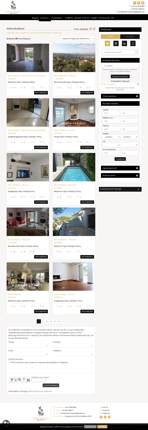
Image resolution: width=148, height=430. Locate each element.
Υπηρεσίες (106, 410)
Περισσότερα (90, 427)
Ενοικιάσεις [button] (58, 18)
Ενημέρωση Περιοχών (120, 76)
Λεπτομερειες (41, 93)
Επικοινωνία (104, 18)
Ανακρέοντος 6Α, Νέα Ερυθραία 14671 (78, 416)
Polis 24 (85, 18)
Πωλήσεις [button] (45, 18)
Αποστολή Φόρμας (51, 385)
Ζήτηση (77, 18)
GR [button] (113, 18)
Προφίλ (94, 18)
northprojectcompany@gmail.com (131, 12)
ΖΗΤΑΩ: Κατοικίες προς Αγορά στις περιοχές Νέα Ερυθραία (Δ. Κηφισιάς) (50, 366)
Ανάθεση (69, 18)
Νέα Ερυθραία (109, 84)
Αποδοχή (102, 427)
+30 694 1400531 (138, 9)
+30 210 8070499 (138, 6)
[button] (108, 84)
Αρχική (35, 18)
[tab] (120, 84)
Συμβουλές (106, 413)
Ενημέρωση (120, 159)
